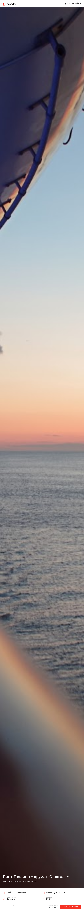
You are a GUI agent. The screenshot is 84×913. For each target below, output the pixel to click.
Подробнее (70, 906)
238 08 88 (73, 3)
